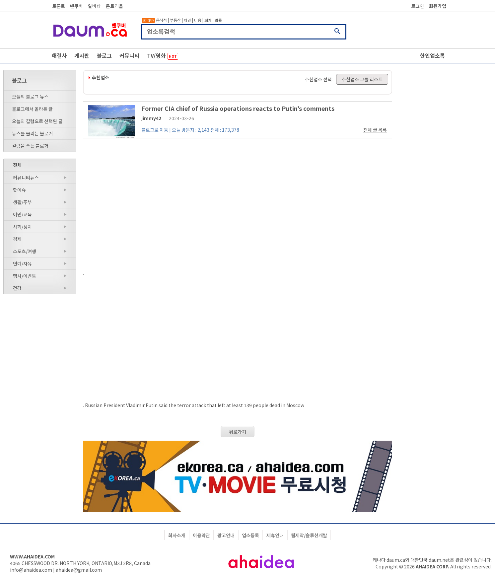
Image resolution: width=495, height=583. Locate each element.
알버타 (94, 6)
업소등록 (250, 535)
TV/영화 (162, 55)
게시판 (81, 55)
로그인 (417, 6)
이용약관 (201, 535)
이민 (187, 20)
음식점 (161, 20)
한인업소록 (432, 55)
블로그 (104, 55)
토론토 (58, 6)
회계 (208, 20)
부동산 (175, 20)
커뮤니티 (129, 55)
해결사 (59, 55)
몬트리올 (114, 6)
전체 (17, 165)
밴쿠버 (76, 6)
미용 (197, 20)
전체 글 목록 (375, 129)
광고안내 (226, 535)
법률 (218, 20)
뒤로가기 (237, 431)
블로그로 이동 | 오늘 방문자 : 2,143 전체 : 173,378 (190, 129)
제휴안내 (275, 535)
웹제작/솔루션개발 (309, 535)
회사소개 (176, 535)
